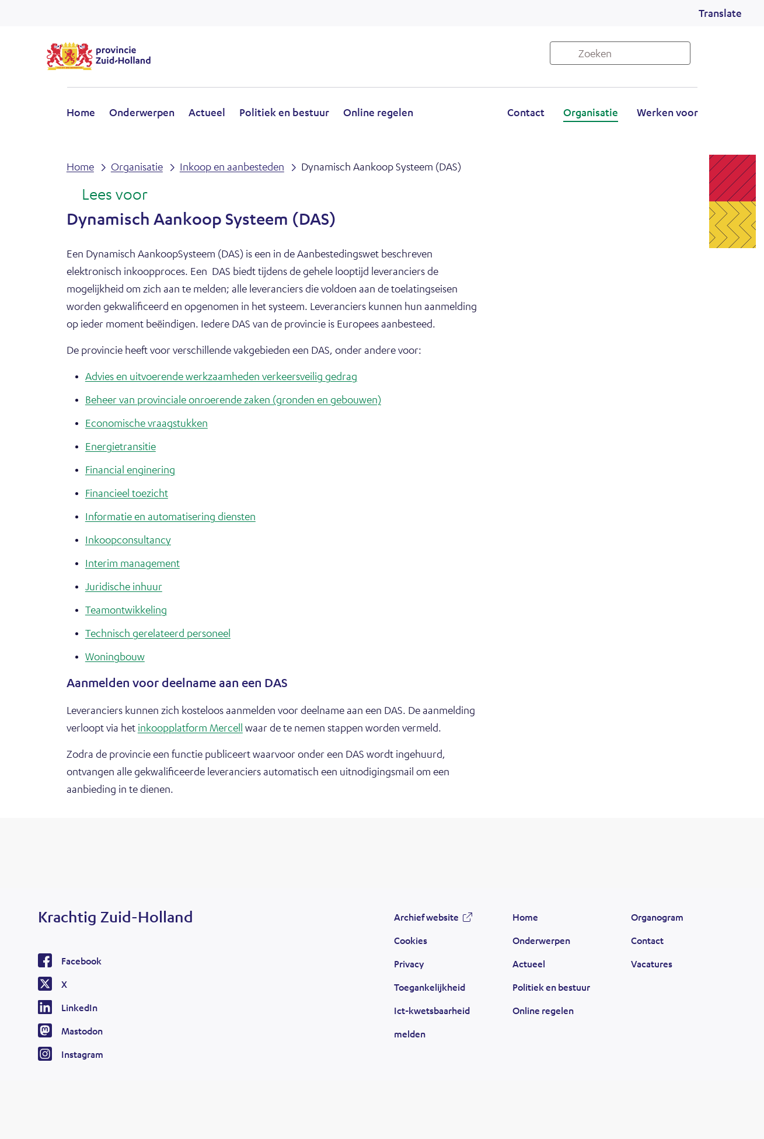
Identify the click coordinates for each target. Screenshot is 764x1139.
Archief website (426, 916)
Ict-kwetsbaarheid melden (432, 1022)
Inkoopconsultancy (128, 539)
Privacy (409, 963)
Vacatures (651, 963)
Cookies (410, 940)
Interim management (132, 562)
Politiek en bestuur (284, 112)
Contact (526, 112)
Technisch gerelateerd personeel (158, 632)
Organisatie (590, 112)
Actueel (207, 112)
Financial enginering (130, 469)
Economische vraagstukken (146, 422)
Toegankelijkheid (429, 986)
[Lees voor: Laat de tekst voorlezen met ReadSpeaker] (107, 195)
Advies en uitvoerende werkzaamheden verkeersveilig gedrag (221, 376)
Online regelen (378, 112)
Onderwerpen (142, 112)
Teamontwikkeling (126, 609)
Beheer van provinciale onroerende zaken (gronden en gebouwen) (233, 399)
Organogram (657, 916)
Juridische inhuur (123, 586)
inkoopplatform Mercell (190, 727)
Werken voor (667, 112)
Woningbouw (115, 656)
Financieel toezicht (126, 492)
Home (81, 112)
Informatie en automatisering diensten (170, 516)
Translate (720, 12)
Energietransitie (120, 446)
